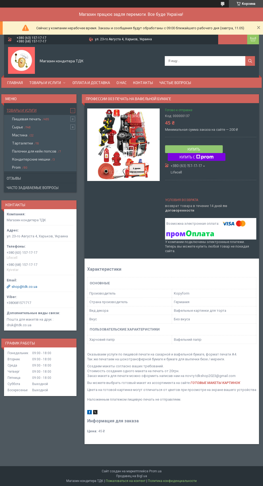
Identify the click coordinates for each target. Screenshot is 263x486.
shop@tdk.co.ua (24, 287)
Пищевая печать (26, 119)
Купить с (197, 157)
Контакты (143, 82)
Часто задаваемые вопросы (33, 188)
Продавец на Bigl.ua (131, 476)
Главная (15, 82)
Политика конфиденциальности (172, 481)
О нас (121, 82)
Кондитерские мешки (31, 159)
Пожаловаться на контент (125, 481)
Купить (194, 149)
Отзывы (14, 178)
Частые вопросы (175, 82)
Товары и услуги (45, 82)
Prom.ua (155, 471)
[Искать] (250, 61)
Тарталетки (22, 143)
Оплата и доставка (91, 82)
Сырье (17, 127)
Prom (16, 167)
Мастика (19, 135)
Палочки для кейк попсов (34, 151)
